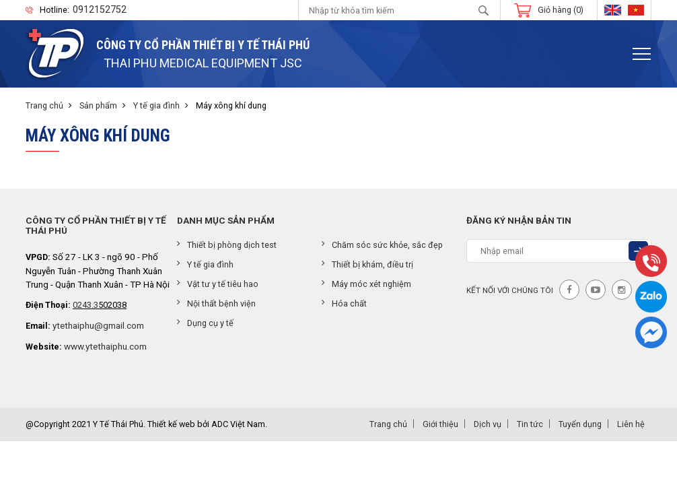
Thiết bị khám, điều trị (367, 264)
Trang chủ (44, 105)
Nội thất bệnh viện (216, 303)
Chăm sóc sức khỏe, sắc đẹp (382, 245)
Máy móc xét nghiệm (366, 284)
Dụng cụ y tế (205, 323)
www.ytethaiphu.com (105, 346)
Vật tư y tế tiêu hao (217, 284)
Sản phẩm (98, 105)
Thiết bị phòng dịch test (227, 245)
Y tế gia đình (156, 105)
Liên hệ (631, 424)
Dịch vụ (487, 424)
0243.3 (85, 305)
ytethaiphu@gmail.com (98, 325)
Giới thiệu (440, 424)
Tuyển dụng (580, 424)
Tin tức (530, 424)
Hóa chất (344, 303)
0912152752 (100, 10)
